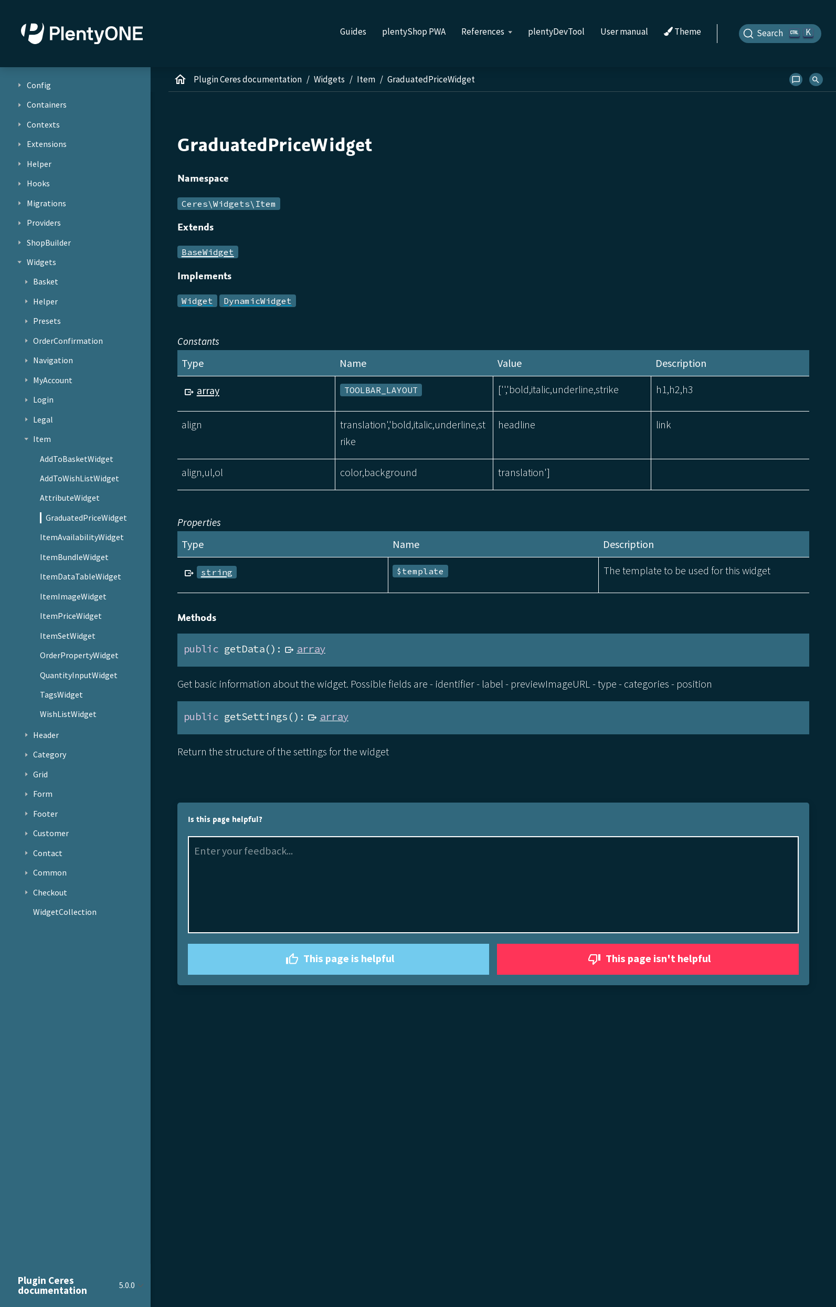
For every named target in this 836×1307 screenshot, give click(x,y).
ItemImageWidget (73, 596)
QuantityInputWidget (79, 675)
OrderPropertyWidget (79, 655)
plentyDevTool (556, 31)
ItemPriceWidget (71, 615)
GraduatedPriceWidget (86, 517)
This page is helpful (339, 959)
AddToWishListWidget (79, 478)
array (208, 390)
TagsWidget (61, 694)
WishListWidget (68, 714)
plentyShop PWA (414, 31)
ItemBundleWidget (74, 557)
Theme (682, 32)
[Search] (780, 33)
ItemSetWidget (68, 635)
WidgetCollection (65, 912)
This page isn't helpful (648, 959)
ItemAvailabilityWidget (82, 537)
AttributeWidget (70, 497)
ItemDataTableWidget (80, 576)
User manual (624, 31)
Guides (353, 31)
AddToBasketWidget (76, 459)
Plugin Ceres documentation (248, 79)
